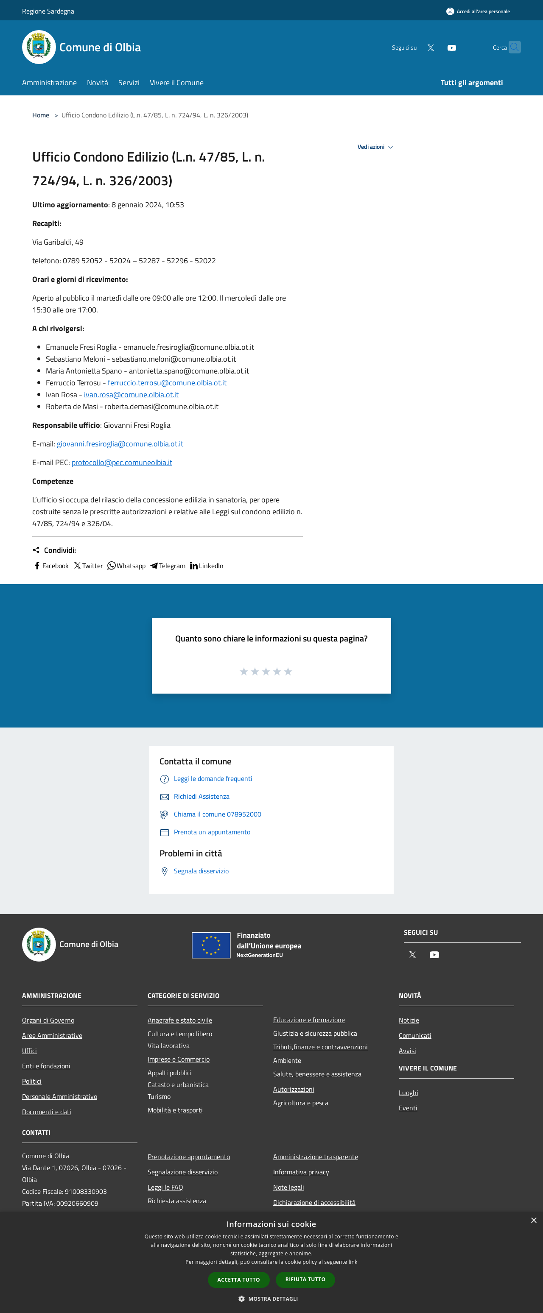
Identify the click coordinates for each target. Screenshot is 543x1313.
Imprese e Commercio (179, 1059)
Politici (32, 1081)
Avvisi (407, 1050)
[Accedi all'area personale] (478, 11)
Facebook (50, 565)
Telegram (167, 565)
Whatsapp (126, 565)
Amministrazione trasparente (315, 1156)
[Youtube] (435, 47)
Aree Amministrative (52, 1035)
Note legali (288, 1187)
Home (40, 115)
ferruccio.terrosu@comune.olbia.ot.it (167, 382)
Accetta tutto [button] (239, 1279)
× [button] (533, 1221)
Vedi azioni (377, 147)
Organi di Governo (48, 1020)
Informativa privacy (301, 1172)
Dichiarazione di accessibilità (314, 1202)
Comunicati (415, 1035)
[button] (271, 1298)
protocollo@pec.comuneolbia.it (122, 462)
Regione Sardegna (48, 11)
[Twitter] (414, 47)
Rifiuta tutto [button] (305, 1279)
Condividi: (54, 550)
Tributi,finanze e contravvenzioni (320, 1047)
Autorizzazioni (293, 1089)
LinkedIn (206, 565)
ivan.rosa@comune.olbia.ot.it (131, 394)
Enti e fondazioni (46, 1066)
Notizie (409, 1020)
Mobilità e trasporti (175, 1110)
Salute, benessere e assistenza (317, 1074)
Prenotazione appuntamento (189, 1156)
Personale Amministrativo (59, 1096)
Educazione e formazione (309, 1020)
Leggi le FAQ (165, 1187)
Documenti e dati (46, 1112)
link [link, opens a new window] (353, 1262)
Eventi (408, 1108)
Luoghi (408, 1092)
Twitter (87, 565)
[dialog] (271, 1262)
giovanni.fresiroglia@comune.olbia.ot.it (120, 443)
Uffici (29, 1050)
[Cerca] (511, 47)
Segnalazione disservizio (183, 1172)
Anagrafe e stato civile (180, 1020)
